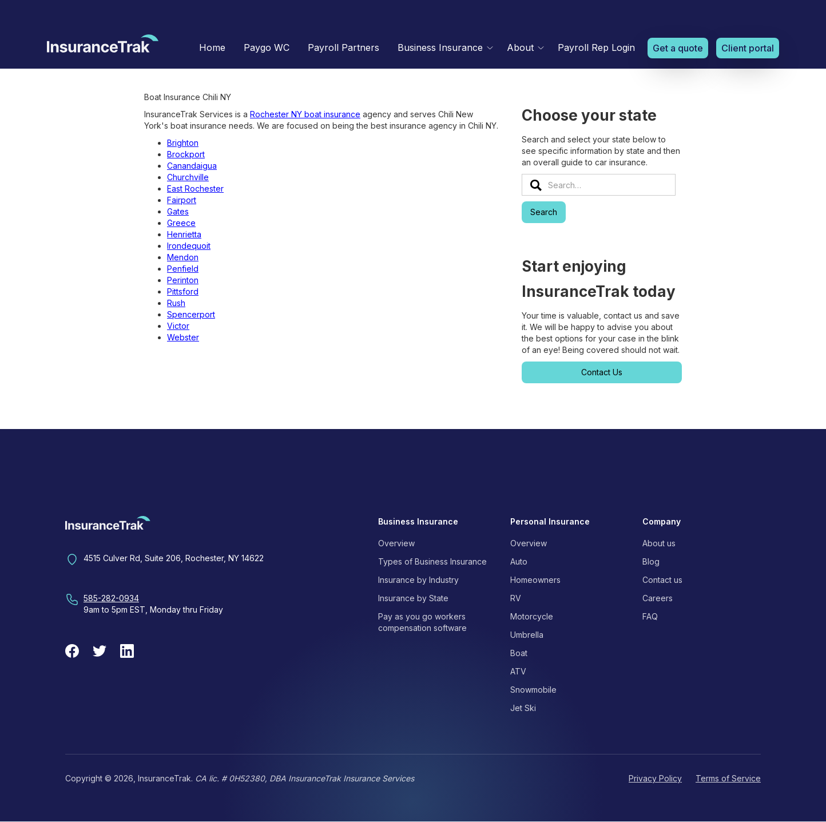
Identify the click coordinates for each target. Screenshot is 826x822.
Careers (657, 598)
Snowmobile (533, 689)
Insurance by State (413, 598)
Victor (178, 326)
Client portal (747, 48)
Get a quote (678, 48)
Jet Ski (523, 708)
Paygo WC (266, 47)
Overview (396, 543)
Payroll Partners (343, 47)
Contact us (662, 580)
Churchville (188, 177)
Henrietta (184, 234)
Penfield (182, 268)
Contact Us (601, 372)
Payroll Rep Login (596, 47)
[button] (443, 48)
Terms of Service (728, 778)
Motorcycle (531, 616)
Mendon (182, 257)
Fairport (181, 200)
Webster (183, 337)
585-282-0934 (111, 598)
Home (212, 47)
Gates (178, 211)
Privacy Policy (655, 778)
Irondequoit (189, 246)
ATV (518, 671)
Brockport (186, 154)
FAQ (650, 616)
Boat (518, 653)
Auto (518, 561)
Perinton (182, 280)
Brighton (182, 143)
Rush (176, 303)
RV (515, 598)
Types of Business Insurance (432, 561)
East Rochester (195, 188)
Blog (651, 561)
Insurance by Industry (418, 580)
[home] (102, 46)
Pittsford (182, 291)
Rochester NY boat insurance (305, 114)
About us (659, 543)
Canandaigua (192, 165)
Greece (181, 223)
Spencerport (191, 314)
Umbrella (526, 635)
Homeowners (535, 580)
